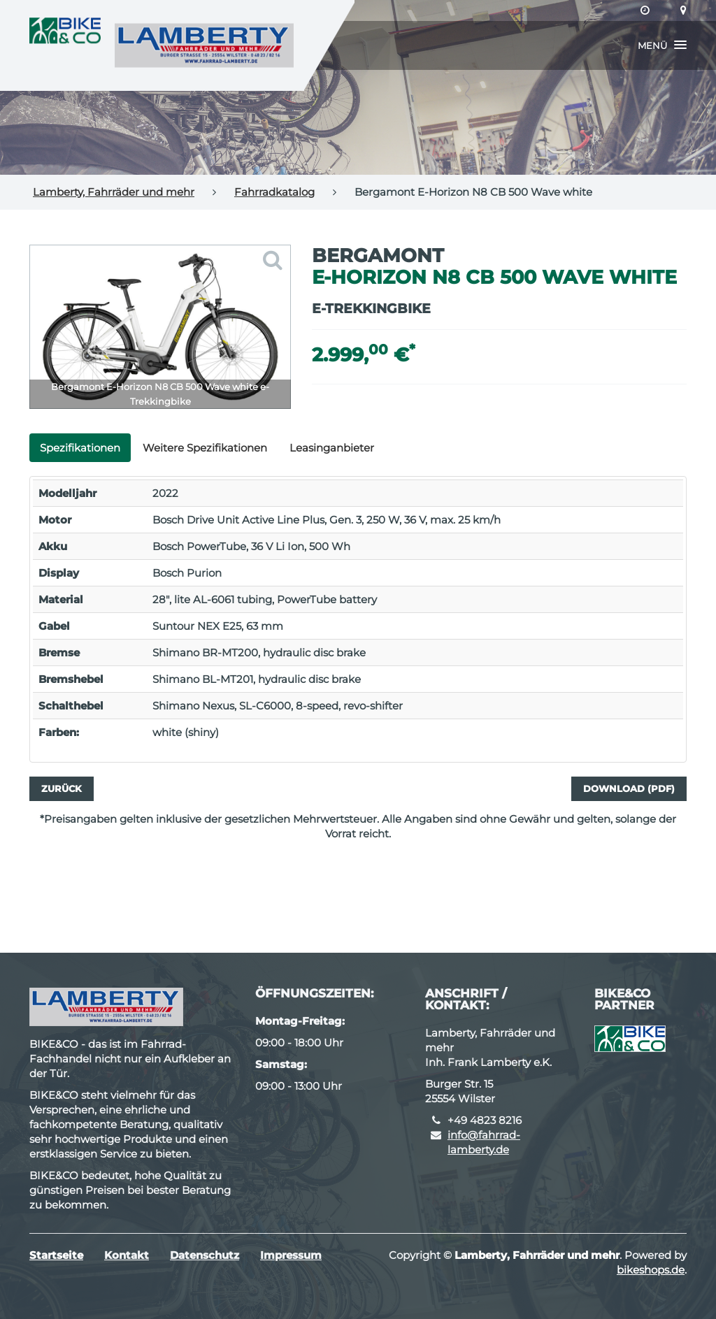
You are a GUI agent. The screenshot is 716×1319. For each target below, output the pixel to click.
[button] (662, 45)
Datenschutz (204, 1255)
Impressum (291, 1255)
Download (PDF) (629, 788)
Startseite (56, 1255)
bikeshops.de (651, 1269)
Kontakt (126, 1255)
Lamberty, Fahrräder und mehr (113, 192)
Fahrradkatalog (274, 192)
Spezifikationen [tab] (80, 447)
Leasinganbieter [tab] (331, 447)
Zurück (61, 788)
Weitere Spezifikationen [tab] (205, 447)
